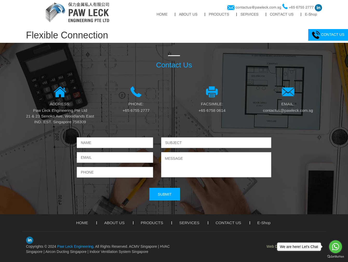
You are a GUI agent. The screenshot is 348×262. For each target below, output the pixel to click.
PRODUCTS (219, 14)
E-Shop (311, 14)
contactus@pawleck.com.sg (258, 7)
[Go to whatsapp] (335, 246)
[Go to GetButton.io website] (335, 256)
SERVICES (249, 14)
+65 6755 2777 (301, 7)
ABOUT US (188, 14)
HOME (162, 14)
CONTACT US (281, 14)
